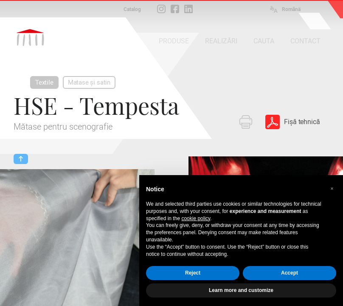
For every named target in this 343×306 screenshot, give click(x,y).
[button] (332, 189)
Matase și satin (89, 82)
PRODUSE (174, 41)
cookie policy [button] (195, 218)
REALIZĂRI (221, 41)
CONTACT (305, 41)
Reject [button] (192, 273)
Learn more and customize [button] (241, 290)
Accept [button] (289, 273)
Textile (44, 82)
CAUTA (263, 41)
